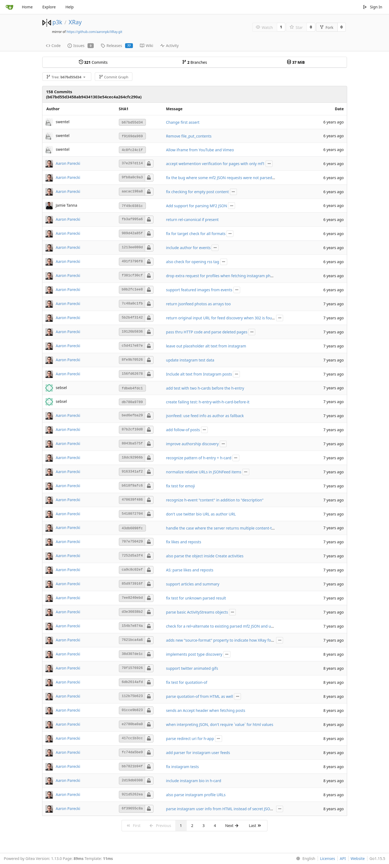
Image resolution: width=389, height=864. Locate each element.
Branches (194, 62)
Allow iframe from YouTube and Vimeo (200, 149)
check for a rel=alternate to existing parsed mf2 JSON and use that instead (231, 626)
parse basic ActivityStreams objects (197, 612)
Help (69, 6)
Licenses (327, 858)
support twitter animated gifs (192, 668)
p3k (57, 22)
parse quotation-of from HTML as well (199, 696)
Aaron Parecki (68, 163)
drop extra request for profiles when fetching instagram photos (222, 275)
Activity (169, 45)
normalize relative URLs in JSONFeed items (204, 471)
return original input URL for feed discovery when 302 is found (221, 317)
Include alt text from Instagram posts (199, 374)
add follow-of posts (183, 429)
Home (27, 6)
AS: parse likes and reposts (189, 569)
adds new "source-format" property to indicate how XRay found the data (230, 640)
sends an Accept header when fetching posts (205, 710)
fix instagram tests (182, 766)
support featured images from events (199, 289)
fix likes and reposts (183, 541)
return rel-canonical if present (192, 219)
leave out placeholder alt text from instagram (206, 346)
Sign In (372, 6)
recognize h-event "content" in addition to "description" (215, 500)
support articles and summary (192, 584)
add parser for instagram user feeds (198, 752)
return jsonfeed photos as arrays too (198, 303)
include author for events (188, 247)
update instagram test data (190, 360)
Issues (81, 45)
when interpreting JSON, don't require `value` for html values (219, 724)
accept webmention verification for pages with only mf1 (215, 163)
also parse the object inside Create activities (205, 555)
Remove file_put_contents (189, 136)
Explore (49, 6)
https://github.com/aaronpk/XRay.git (94, 31)
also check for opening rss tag (192, 261)
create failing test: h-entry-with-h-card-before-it (208, 401)
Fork (326, 27)
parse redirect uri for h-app (190, 738)
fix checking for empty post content (197, 191)
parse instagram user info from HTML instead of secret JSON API (223, 808)
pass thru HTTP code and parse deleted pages (206, 331)
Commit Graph (113, 77)
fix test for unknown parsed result (196, 598)
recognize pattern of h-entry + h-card (199, 457)
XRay (75, 22)
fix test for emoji (180, 485)
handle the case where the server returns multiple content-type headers (230, 528)
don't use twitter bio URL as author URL (201, 514)
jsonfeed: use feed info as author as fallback (205, 415)
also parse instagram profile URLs (196, 794)
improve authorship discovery (192, 443)
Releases (117, 45)
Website (358, 858)
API (343, 858)
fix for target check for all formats (196, 233)
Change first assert (183, 122)
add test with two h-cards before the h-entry (205, 388)
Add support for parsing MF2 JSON (196, 205)
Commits (93, 62)
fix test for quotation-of (186, 682)
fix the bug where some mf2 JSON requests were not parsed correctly (227, 177)
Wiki (146, 45)
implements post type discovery (194, 654)
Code (53, 45)
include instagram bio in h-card (193, 780)
